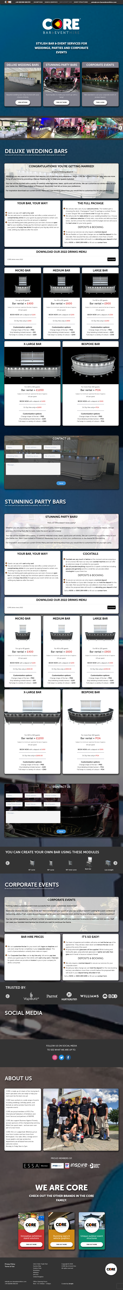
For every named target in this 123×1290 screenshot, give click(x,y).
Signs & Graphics (51, 2)
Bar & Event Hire (66, 2)
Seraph (71, 1283)
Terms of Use (9, 1266)
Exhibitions (38, 2)
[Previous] (3, 128)
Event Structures (81, 2)
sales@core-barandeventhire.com (103, 2)
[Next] (120, 128)
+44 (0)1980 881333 (22, 2)
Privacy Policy (10, 1264)
